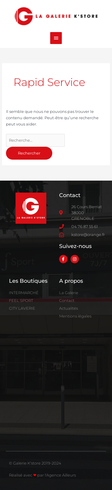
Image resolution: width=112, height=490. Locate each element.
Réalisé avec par (27, 475)
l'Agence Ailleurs (60, 475)
